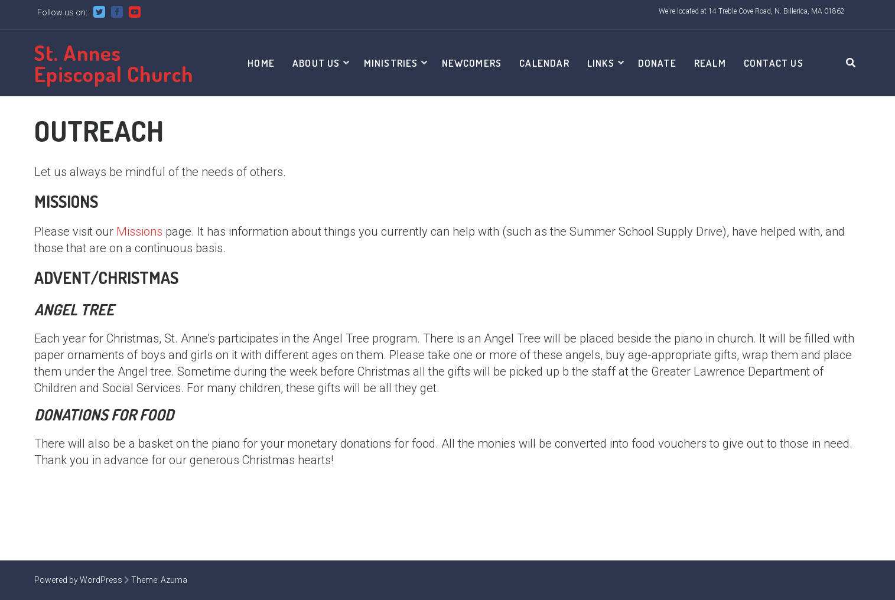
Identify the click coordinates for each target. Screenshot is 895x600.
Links (600, 63)
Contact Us (773, 63)
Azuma (174, 580)
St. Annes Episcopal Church (113, 63)
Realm (710, 63)
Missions (139, 231)
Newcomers (472, 63)
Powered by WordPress (78, 580)
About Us (316, 63)
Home (261, 63)
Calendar (544, 63)
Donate (657, 63)
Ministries (391, 63)
